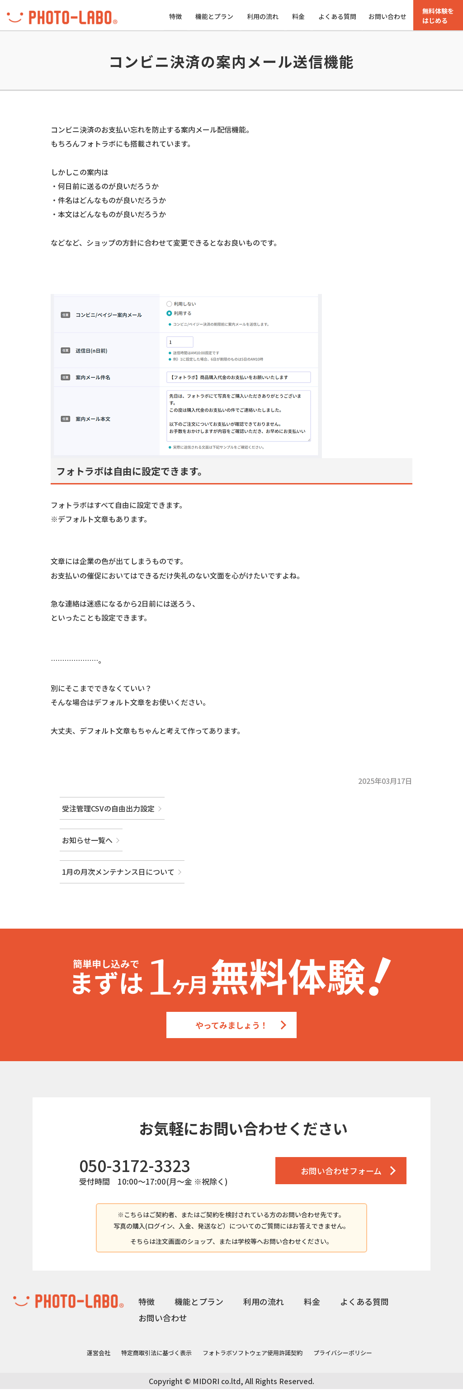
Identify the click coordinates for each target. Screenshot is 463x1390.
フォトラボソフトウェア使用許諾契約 (252, 1353)
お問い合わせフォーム (341, 1171)
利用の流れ (263, 16)
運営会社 (98, 1353)
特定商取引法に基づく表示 (156, 1353)
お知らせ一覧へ (87, 840)
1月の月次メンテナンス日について (118, 872)
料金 (298, 16)
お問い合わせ (387, 16)
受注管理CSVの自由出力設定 (108, 809)
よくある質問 (337, 16)
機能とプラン (214, 16)
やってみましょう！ (231, 1026)
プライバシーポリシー (342, 1353)
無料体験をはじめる (438, 15)
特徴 (175, 16)
